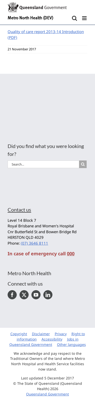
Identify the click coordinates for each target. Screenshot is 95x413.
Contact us (19, 209)
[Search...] (43, 164)
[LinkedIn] (47, 294)
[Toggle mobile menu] (84, 18)
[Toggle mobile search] (74, 18)
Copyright (18, 333)
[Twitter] (24, 294)
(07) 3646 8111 (34, 243)
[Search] (83, 164)
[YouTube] (36, 294)
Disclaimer (41, 333)
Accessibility (52, 339)
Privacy (61, 333)
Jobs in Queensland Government (44, 342)
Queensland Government (47, 394)
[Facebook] (12, 294)
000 (70, 253)
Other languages (71, 344)
